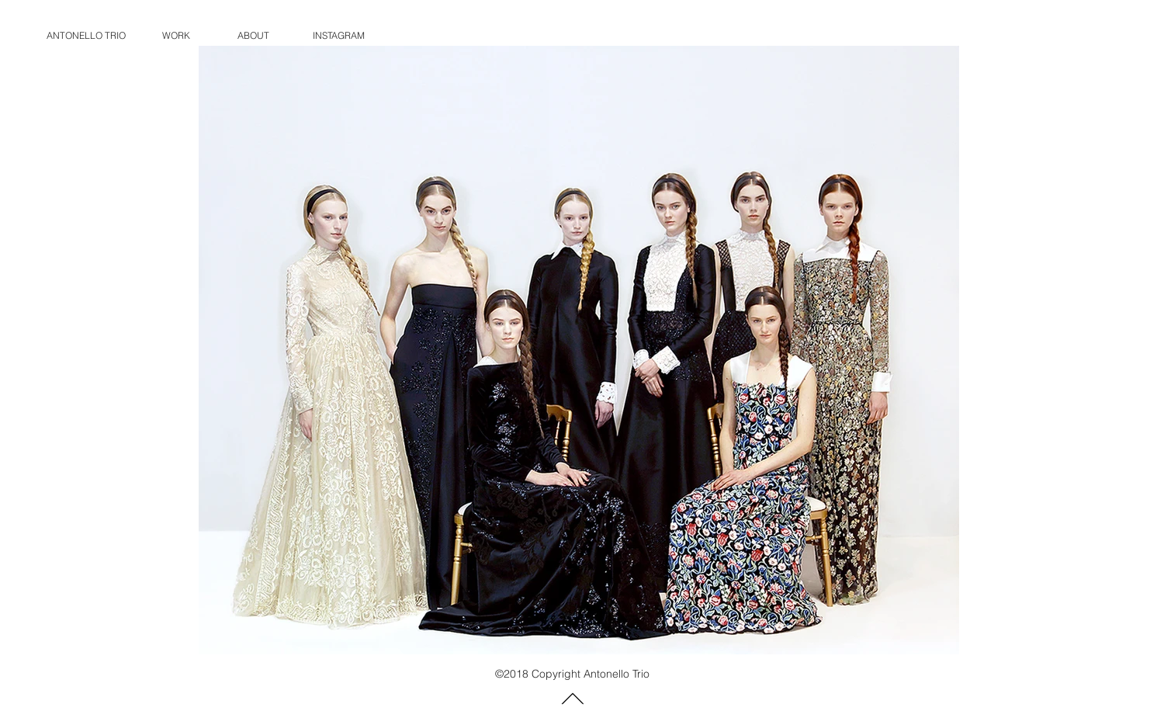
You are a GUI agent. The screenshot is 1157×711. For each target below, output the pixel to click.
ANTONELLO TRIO (86, 35)
